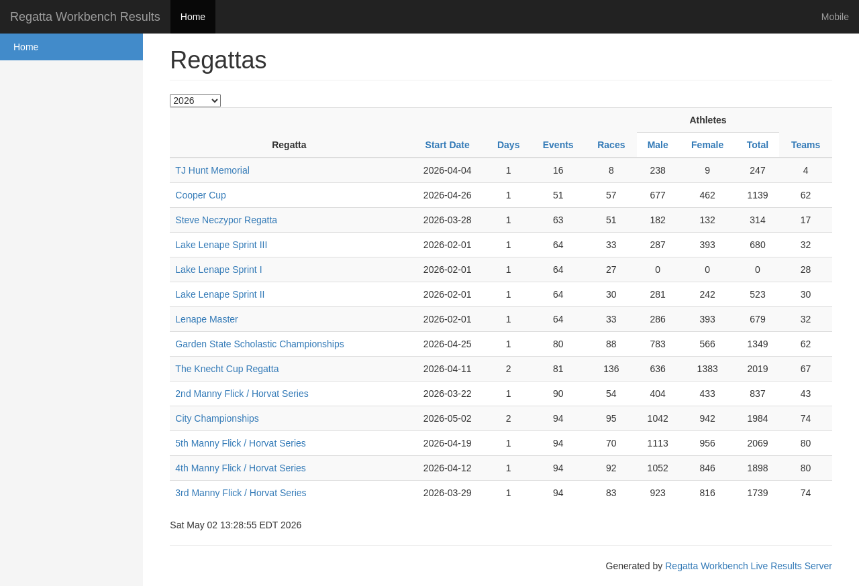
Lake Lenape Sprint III (221, 244)
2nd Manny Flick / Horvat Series (241, 393)
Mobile (835, 16)
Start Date (447, 144)
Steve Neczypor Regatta (226, 220)
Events (558, 144)
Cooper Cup (200, 195)
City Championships (217, 418)
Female (707, 144)
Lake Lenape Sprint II (219, 294)
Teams (805, 144)
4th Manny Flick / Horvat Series (240, 468)
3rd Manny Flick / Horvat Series (240, 492)
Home (193, 16)
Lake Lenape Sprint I (218, 269)
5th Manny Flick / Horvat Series (240, 443)
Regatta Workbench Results (85, 16)
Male (658, 144)
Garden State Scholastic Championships (259, 344)
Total (757, 144)
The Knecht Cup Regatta (227, 368)
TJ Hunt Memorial (212, 170)
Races (611, 144)
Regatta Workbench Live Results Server (748, 566)
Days (508, 144)
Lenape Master (206, 319)
